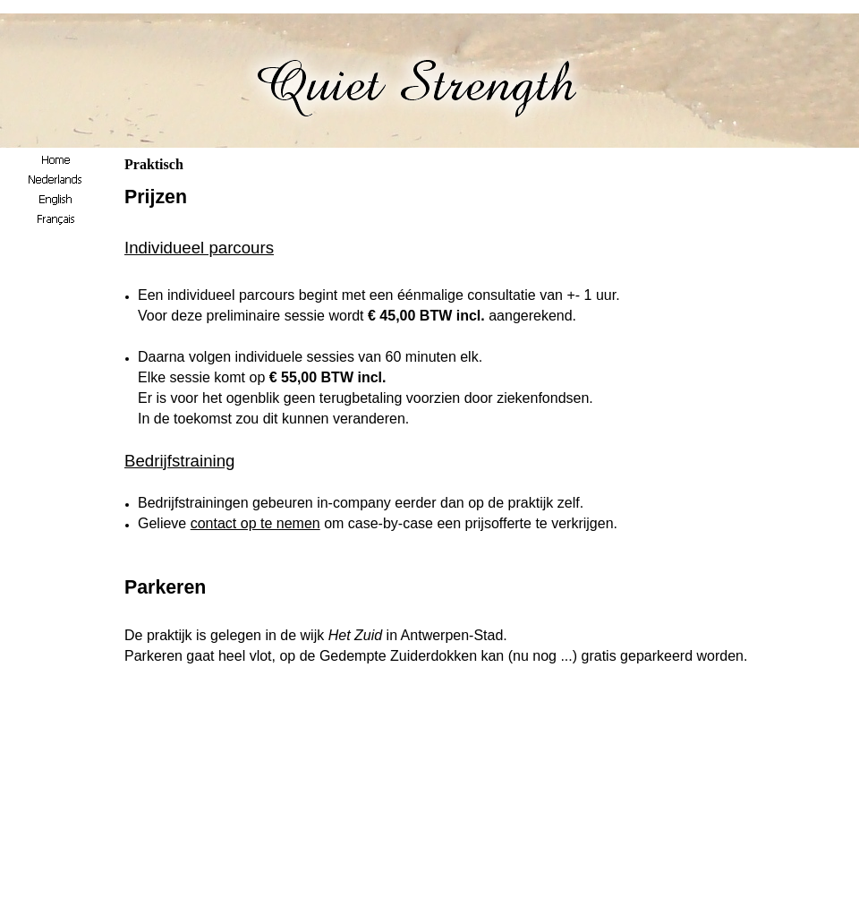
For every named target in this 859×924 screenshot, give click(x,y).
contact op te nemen (255, 523)
